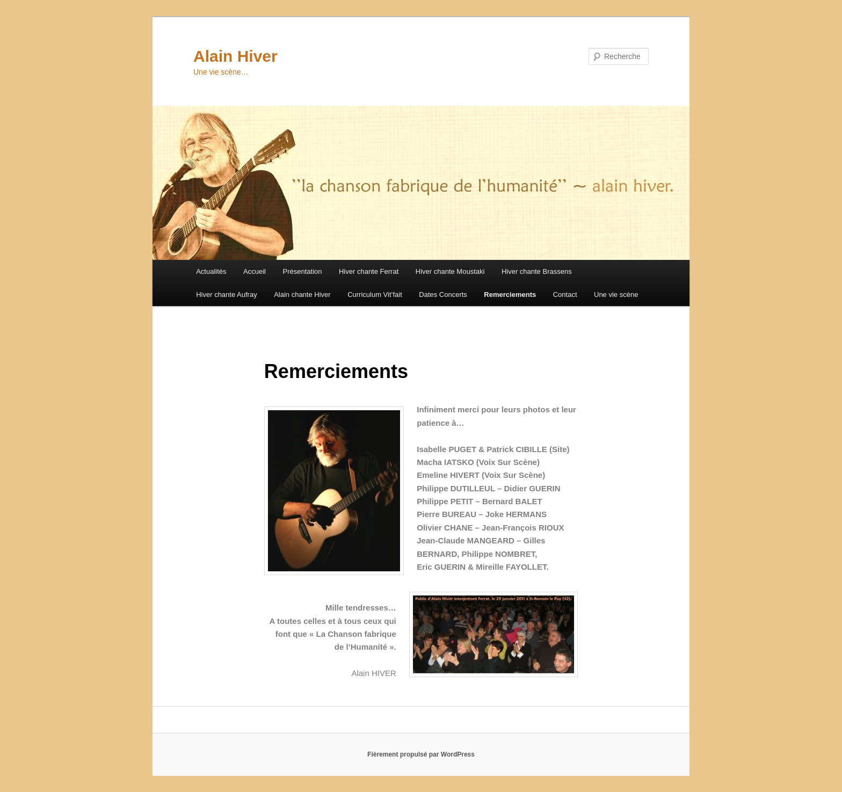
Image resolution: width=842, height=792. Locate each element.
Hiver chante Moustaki (450, 271)
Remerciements (510, 294)
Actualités (211, 271)
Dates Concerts (443, 294)
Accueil (254, 271)
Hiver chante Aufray (226, 294)
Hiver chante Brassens (537, 271)
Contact (565, 294)
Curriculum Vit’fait (374, 294)
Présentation (302, 271)
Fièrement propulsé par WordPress (421, 754)
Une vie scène (616, 294)
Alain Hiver (235, 56)
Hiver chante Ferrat (368, 271)
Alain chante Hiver (302, 294)
